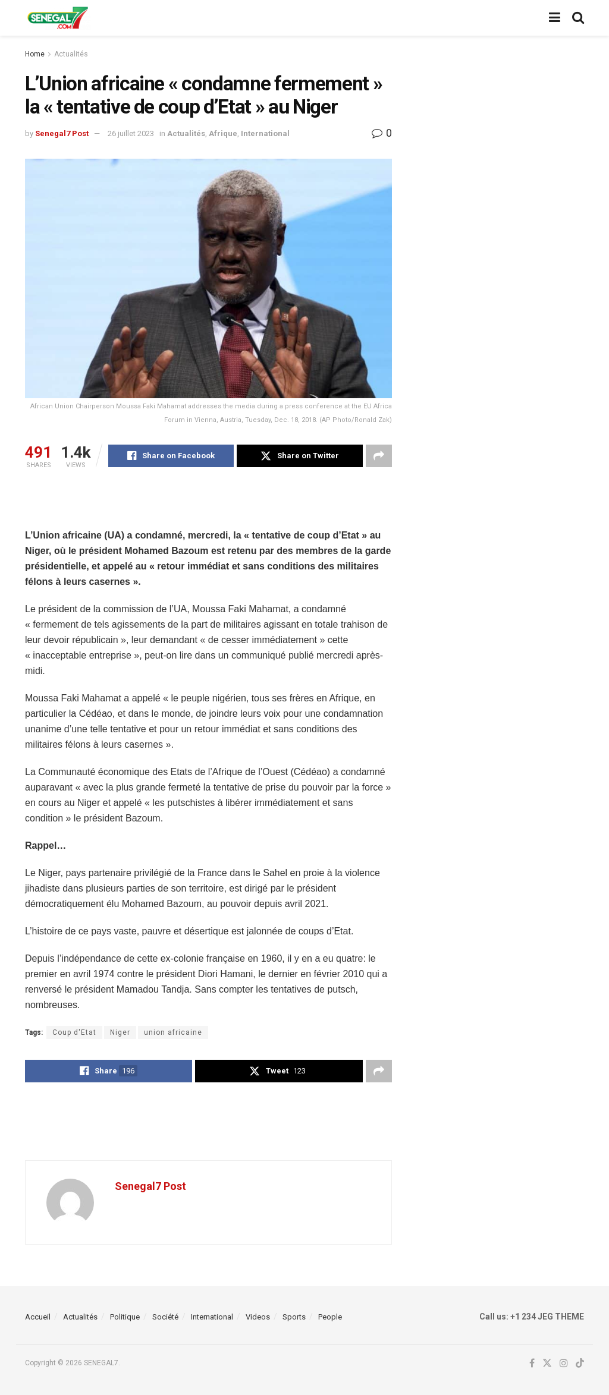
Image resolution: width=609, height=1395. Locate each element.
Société (165, 1316)
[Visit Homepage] (57, 18)
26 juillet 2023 (131, 133)
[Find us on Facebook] (532, 1363)
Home (35, 54)
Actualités (71, 54)
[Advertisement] (208, 506)
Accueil (38, 1316)
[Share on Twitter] (299, 456)
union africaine (173, 1032)
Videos (258, 1316)
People (330, 1316)
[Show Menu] (554, 18)
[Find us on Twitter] (547, 1363)
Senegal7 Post (62, 133)
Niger (120, 1032)
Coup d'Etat (74, 1032)
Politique (125, 1316)
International (265, 133)
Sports (294, 1316)
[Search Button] (578, 18)
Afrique (223, 133)
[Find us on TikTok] (580, 1364)
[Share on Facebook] (171, 456)
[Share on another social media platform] (379, 456)
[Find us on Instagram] (564, 1363)
